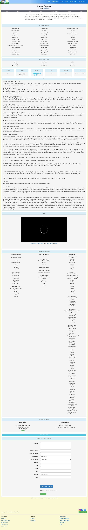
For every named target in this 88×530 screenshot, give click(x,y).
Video (29, 11)
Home (61, 524)
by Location (3, 518)
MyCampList (62, 522)
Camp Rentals (4, 526)
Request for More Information (44, 438)
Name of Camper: (34, 453)
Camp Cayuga (44, 6)
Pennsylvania (46, 8)
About (7, 11)
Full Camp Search (4, 524)
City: (37, 465)
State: (36, 468)
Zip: (37, 471)
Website (69, 11)
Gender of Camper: (33, 459)
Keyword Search (4, 522)
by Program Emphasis (5, 520)
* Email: (36, 477)
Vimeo (55, 243)
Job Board (32, 518)
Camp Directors (63, 516)
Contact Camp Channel (64, 520)
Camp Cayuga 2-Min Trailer (36, 243)
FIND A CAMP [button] (82, 1)
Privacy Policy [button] (43, 494)
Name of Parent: (34, 450)
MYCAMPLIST (64, 1)
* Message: (35, 443)
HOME (48, 1)
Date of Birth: (35, 456)
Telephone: (35, 474)
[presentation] (51, 482)
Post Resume (32, 520)
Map (41, 11)
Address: (36, 462)
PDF (18, 11)
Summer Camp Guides (64, 518)
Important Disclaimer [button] (82, 512)
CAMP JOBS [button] (72, 1)
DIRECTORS (55, 1)
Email (81, 11)
